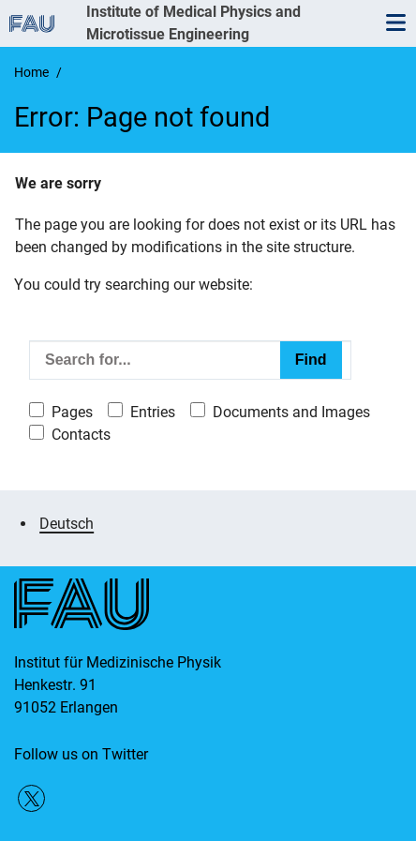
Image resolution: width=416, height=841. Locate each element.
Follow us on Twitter (81, 754)
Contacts (81, 434)
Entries (152, 412)
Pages (72, 412)
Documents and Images (291, 412)
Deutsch (66, 524)
